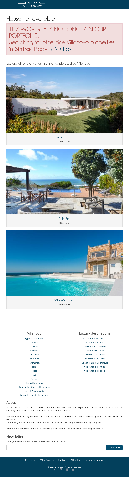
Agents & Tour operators (34, 391)
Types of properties (34, 338)
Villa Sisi (64, 218)
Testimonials (34, 362)
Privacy (34, 378)
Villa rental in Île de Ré (94, 370)
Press (34, 370)
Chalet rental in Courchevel (95, 362)
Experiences (34, 350)
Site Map (62, 459)
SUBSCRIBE (114, 447)
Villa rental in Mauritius (95, 346)
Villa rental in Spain (95, 350)
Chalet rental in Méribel (95, 358)
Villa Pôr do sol (64, 300)
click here (62, 49)
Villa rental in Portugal (94, 366)
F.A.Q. (34, 374)
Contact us (31, 459)
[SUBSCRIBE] (56, 447)
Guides (34, 346)
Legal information (94, 459)
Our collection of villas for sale (34, 395)
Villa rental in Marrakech (94, 338)
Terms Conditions (34, 382)
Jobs (34, 366)
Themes (34, 342)
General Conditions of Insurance (34, 387)
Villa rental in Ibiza (94, 342)
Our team (34, 354)
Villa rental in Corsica (95, 354)
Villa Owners (47, 459)
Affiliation (76, 459)
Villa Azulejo (64, 137)
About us (34, 358)
